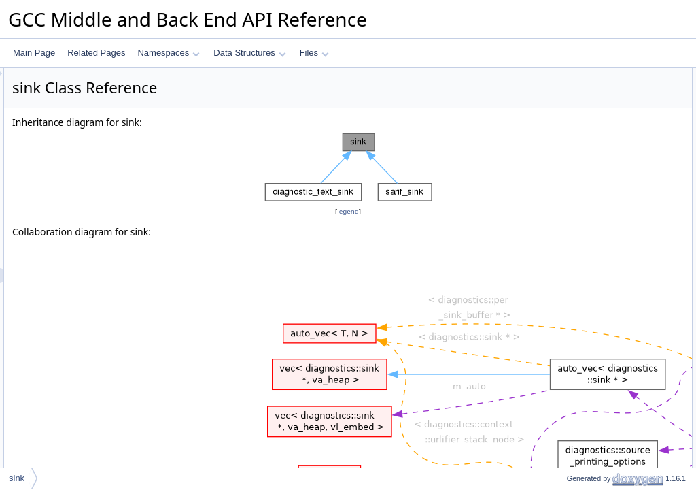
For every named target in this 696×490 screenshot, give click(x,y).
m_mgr (567, 120)
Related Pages (96, 53)
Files (314, 53)
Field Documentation (581, 165)
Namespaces (168, 53)
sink (562, 90)
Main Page (34, 53)
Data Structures (249, 53)
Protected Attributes (580, 105)
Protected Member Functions (596, 75)
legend (350, 211)
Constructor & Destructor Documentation (617, 135)
